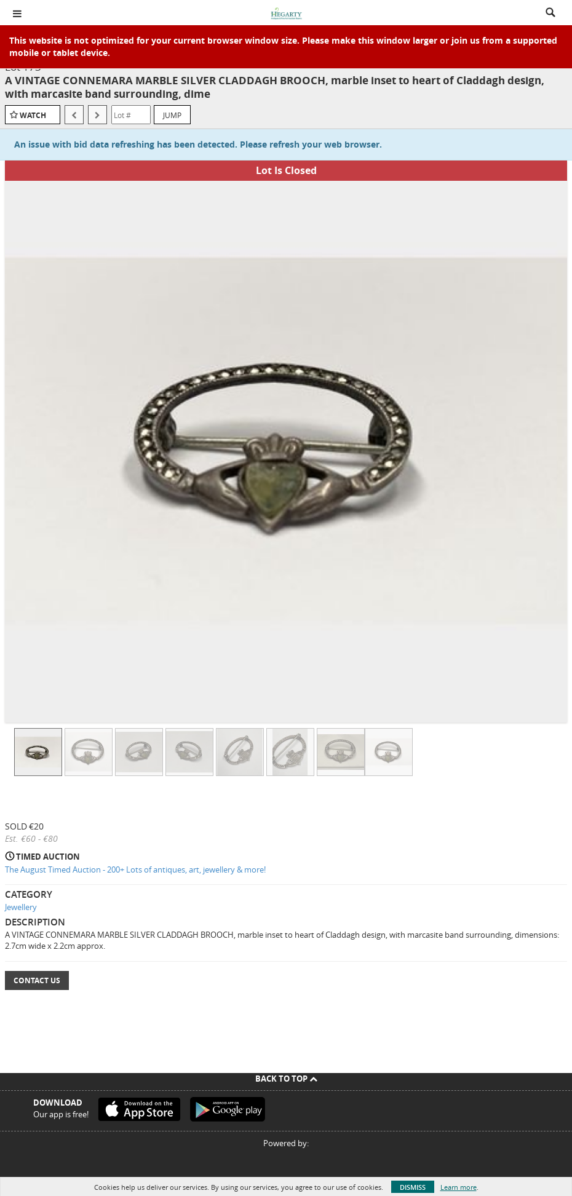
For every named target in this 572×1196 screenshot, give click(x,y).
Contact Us (37, 980)
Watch (33, 115)
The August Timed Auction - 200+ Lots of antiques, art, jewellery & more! (135, 869)
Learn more (458, 1187)
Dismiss (413, 1187)
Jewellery (21, 907)
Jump (172, 115)
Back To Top (286, 1078)
